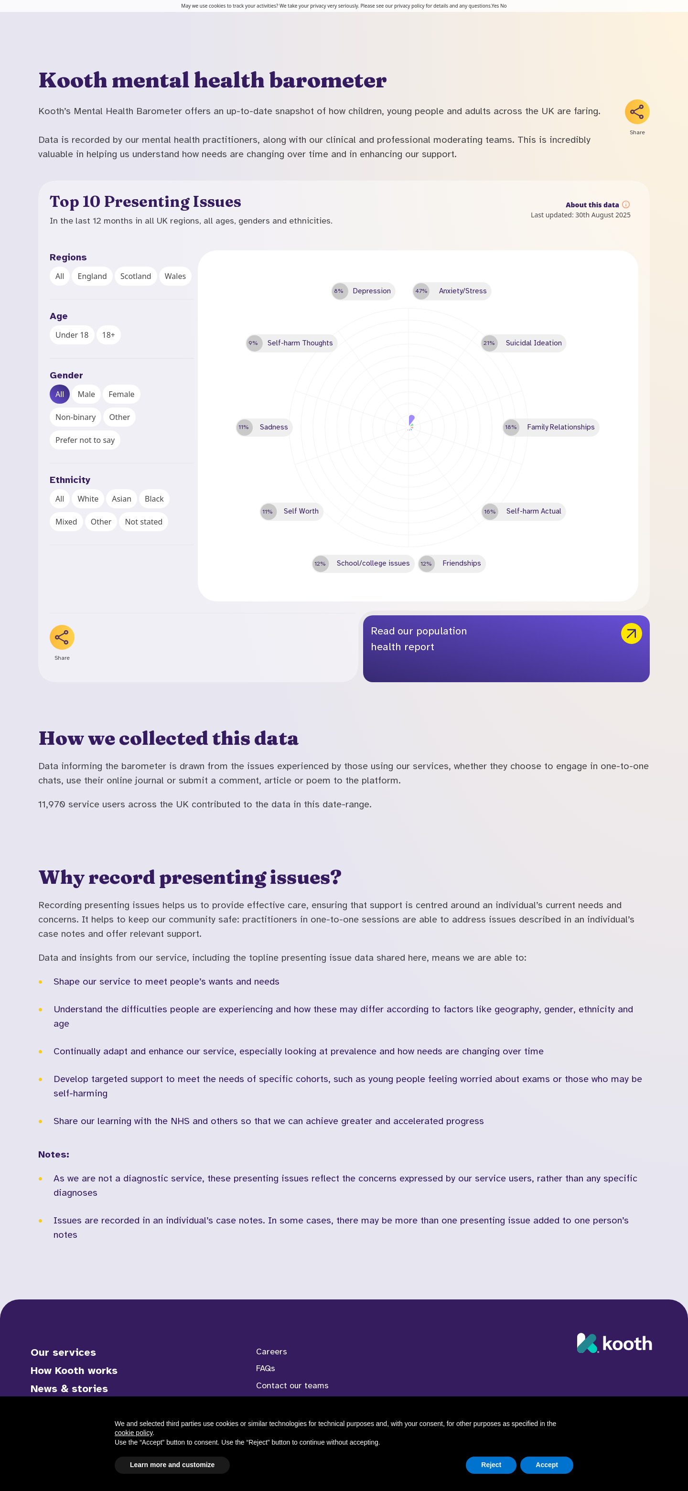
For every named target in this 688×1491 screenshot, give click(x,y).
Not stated (143, 521)
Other (119, 417)
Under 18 (72, 335)
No (503, 5)
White (87, 498)
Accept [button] (547, 1465)
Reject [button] (491, 1465)
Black (154, 498)
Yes (495, 5)
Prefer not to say (85, 440)
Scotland (135, 276)
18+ (108, 335)
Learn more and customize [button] (172, 1465)
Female (121, 394)
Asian (121, 498)
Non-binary (75, 417)
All (59, 276)
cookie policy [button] (133, 1433)
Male (86, 394)
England (92, 276)
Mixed (66, 521)
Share (637, 132)
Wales (175, 276)
